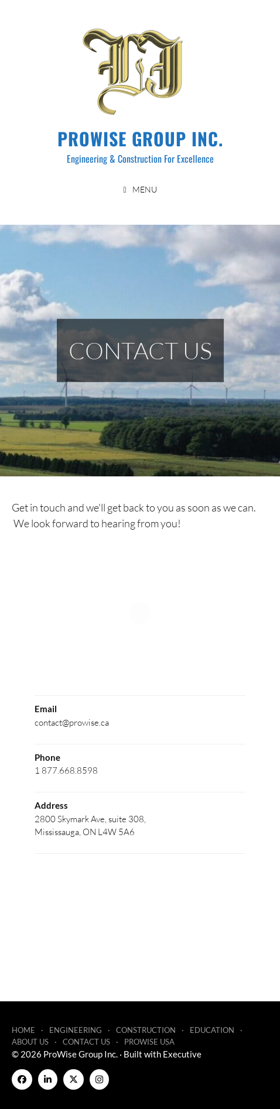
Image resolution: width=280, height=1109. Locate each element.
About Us (30, 1041)
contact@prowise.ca (72, 722)
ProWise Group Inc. (140, 138)
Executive (182, 1054)
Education (212, 1030)
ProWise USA (149, 1041)
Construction (146, 1030)
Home (23, 1030)
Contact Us (86, 1041)
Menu (144, 189)
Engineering (75, 1030)
